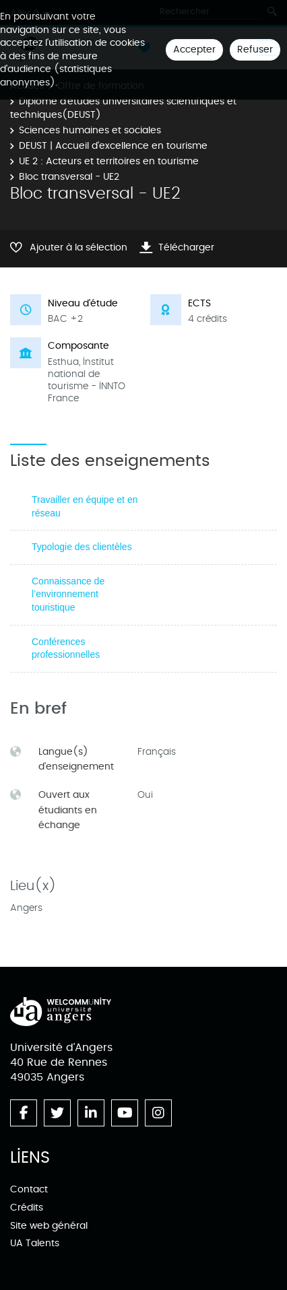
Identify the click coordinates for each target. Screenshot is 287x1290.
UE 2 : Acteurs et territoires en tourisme (109, 161)
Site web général (49, 1226)
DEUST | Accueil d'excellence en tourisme (113, 146)
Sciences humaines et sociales (90, 130)
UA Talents (34, 1243)
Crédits (26, 1207)
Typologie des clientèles (82, 546)
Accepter (194, 49)
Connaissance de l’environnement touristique (68, 594)
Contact (29, 1189)
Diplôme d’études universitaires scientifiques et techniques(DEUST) (123, 108)
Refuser (255, 49)
